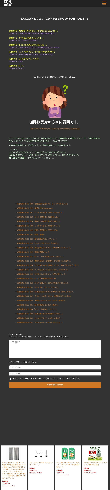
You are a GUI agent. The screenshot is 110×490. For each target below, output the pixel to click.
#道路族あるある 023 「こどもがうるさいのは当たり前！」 (39, 226)
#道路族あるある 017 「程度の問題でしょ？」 (34, 252)
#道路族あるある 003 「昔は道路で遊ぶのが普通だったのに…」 (40, 314)
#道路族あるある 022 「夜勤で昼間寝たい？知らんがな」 (38, 230)
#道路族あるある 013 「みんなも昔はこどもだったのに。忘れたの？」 (43, 270)
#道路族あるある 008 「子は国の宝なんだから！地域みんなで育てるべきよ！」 (46, 292)
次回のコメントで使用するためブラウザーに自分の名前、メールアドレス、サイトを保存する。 (46, 379)
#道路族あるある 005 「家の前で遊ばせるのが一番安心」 (38, 305)
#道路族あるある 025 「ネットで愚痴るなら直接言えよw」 (38, 217)
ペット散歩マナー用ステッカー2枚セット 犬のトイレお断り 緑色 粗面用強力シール (68, 465)
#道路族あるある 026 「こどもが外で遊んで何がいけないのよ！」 (41, 213)
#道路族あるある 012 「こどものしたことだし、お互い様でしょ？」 (42, 274)
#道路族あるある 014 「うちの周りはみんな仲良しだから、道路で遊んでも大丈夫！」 (48, 265)
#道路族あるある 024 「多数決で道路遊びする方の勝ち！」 (39, 221)
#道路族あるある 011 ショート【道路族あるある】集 (36, 278)
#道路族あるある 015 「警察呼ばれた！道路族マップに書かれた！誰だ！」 (44, 261)
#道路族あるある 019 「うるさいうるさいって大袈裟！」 (38, 243)
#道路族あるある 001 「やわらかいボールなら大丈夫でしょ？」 (40, 322)
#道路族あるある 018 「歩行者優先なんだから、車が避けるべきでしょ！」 (44, 248)
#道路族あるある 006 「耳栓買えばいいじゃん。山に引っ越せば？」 (42, 300)
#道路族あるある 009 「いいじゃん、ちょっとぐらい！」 (38, 287)
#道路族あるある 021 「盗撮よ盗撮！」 (31, 235)
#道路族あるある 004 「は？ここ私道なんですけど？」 (37, 309)
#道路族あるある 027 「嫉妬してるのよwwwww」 (35, 208)
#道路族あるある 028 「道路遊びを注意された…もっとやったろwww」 (43, 204)
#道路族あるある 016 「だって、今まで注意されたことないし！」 (41, 257)
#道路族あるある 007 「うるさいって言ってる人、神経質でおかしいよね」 (44, 296)
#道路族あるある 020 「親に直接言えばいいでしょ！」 (37, 239)
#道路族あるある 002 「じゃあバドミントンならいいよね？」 (39, 318)
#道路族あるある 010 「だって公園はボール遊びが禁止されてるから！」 (43, 283)
